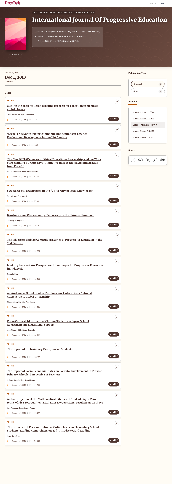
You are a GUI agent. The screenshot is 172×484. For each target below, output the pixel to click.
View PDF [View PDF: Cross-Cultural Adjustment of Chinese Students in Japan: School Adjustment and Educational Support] (113, 349)
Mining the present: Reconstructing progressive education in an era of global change (53, 108)
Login (162, 3)
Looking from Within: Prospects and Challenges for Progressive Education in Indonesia (49, 278)
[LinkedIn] (155, 160)
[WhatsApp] (140, 160)
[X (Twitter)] (148, 160)
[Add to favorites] (116, 102)
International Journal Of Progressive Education (99, 19)
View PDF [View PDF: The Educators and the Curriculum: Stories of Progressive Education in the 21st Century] (113, 259)
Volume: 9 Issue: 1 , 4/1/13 (143, 137)
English (152, 3)
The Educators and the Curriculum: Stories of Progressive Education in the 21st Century (53, 251)
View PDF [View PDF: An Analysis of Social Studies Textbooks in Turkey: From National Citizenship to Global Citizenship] (113, 319)
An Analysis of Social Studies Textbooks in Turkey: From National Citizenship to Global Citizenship (50, 307)
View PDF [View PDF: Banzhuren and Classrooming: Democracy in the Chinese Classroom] (113, 232)
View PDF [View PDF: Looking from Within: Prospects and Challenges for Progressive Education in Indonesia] (113, 289)
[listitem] (148, 84)
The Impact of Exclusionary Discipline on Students (40, 365)
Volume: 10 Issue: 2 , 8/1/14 (143, 112)
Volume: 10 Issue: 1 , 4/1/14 (143, 118)
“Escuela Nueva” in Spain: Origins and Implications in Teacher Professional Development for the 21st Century (48, 138)
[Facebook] (133, 160)
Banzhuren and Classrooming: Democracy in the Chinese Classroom (51, 223)
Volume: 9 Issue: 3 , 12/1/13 (145, 125)
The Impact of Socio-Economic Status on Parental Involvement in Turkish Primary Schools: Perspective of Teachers (50, 390)
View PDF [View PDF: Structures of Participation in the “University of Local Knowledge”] (113, 206)
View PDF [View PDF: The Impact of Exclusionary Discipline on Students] (113, 372)
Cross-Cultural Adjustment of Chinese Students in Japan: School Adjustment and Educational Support (49, 337)
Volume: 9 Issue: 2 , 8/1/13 (143, 131)
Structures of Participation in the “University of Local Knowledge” (51, 196)
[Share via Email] (162, 160)
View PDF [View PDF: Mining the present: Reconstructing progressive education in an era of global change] (113, 120)
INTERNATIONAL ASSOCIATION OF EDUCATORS (70, 13)
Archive (132, 101)
